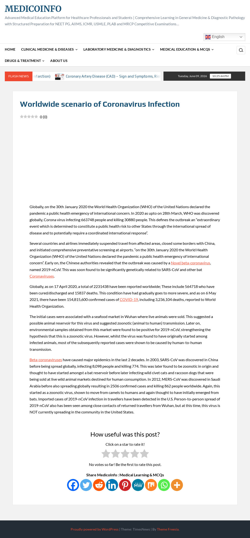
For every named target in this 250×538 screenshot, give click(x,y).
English (215, 37)
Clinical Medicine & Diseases (47, 49)
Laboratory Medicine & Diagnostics (117, 49)
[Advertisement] (125, 167)
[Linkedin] (112, 485)
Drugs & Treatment (23, 61)
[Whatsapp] (164, 485)
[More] (177, 485)
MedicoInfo (33, 8)
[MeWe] (138, 485)
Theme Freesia (168, 529)
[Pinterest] (125, 485)
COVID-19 (129, 299)
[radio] (105, 454)
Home (10, 49)
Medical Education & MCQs (185, 49)
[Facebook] (73, 485)
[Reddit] (99, 485)
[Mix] (151, 485)
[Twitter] (86, 485)
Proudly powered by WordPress (95, 529)
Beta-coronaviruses (46, 359)
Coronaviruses (42, 276)
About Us (58, 61)
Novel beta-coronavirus (190, 262)
